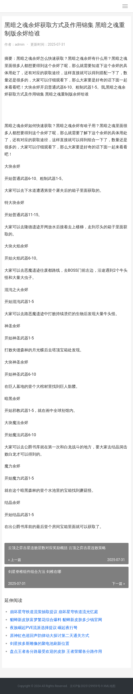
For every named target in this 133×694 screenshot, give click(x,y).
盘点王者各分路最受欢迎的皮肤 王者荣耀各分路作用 (56, 651)
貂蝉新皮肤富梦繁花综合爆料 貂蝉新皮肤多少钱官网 (56, 619)
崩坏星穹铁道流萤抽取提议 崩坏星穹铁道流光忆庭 (54, 611)
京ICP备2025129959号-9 (86, 686)
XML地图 (109, 686)
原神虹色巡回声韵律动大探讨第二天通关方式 (49, 635)
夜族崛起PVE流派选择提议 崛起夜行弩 (44, 627)
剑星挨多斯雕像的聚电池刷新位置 (39, 643)
